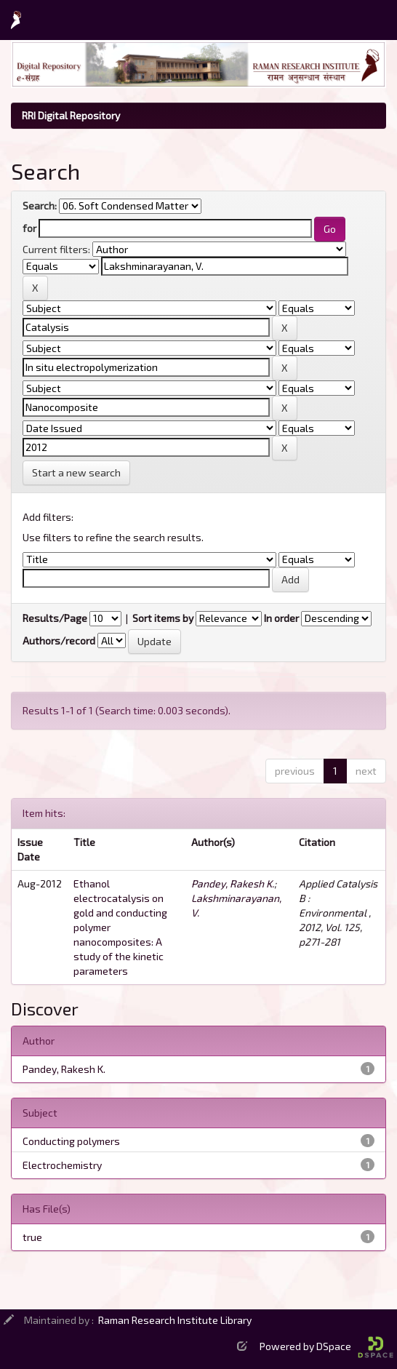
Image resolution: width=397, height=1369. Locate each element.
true (32, 1237)
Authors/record (59, 640)
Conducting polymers (71, 1141)
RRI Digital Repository (71, 115)
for (29, 228)
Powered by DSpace (326, 1346)
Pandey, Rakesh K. (232, 883)
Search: (40, 205)
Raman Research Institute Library (175, 1320)
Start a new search (76, 472)
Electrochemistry (62, 1165)
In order (281, 618)
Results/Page (55, 618)
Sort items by (162, 618)
